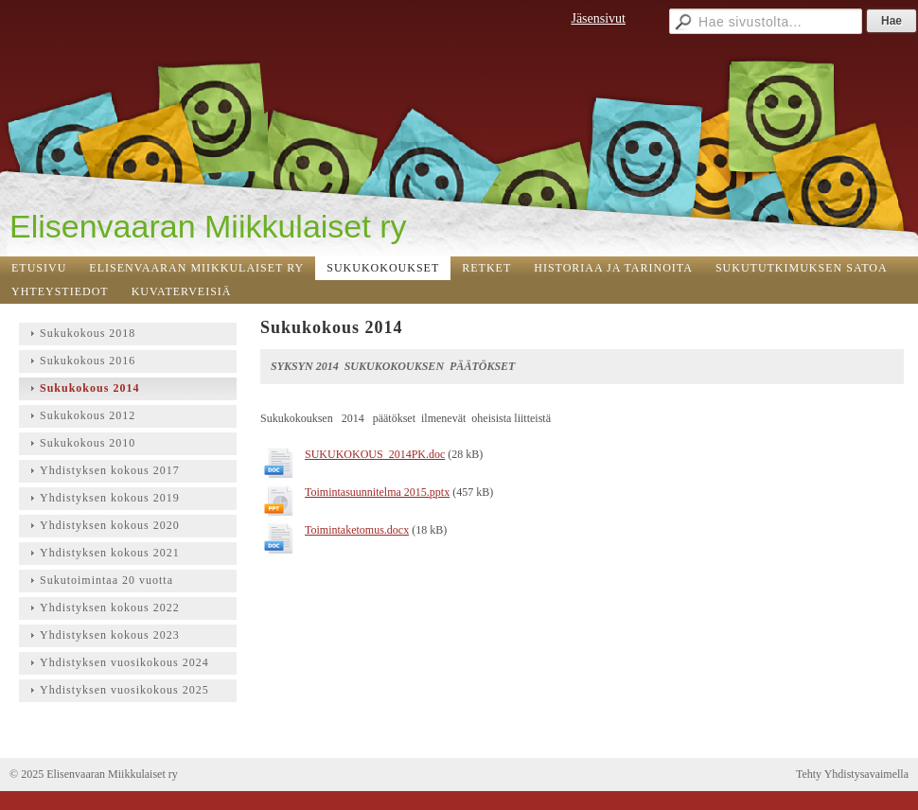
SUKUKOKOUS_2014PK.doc (375, 454)
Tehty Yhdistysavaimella (852, 774)
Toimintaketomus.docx (357, 530)
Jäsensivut (598, 18)
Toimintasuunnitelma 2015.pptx (377, 492)
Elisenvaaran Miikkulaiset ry (208, 226)
